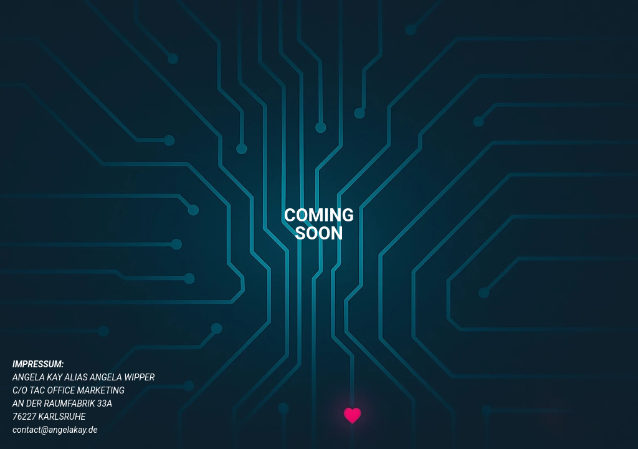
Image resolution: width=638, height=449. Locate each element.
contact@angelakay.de (55, 430)
